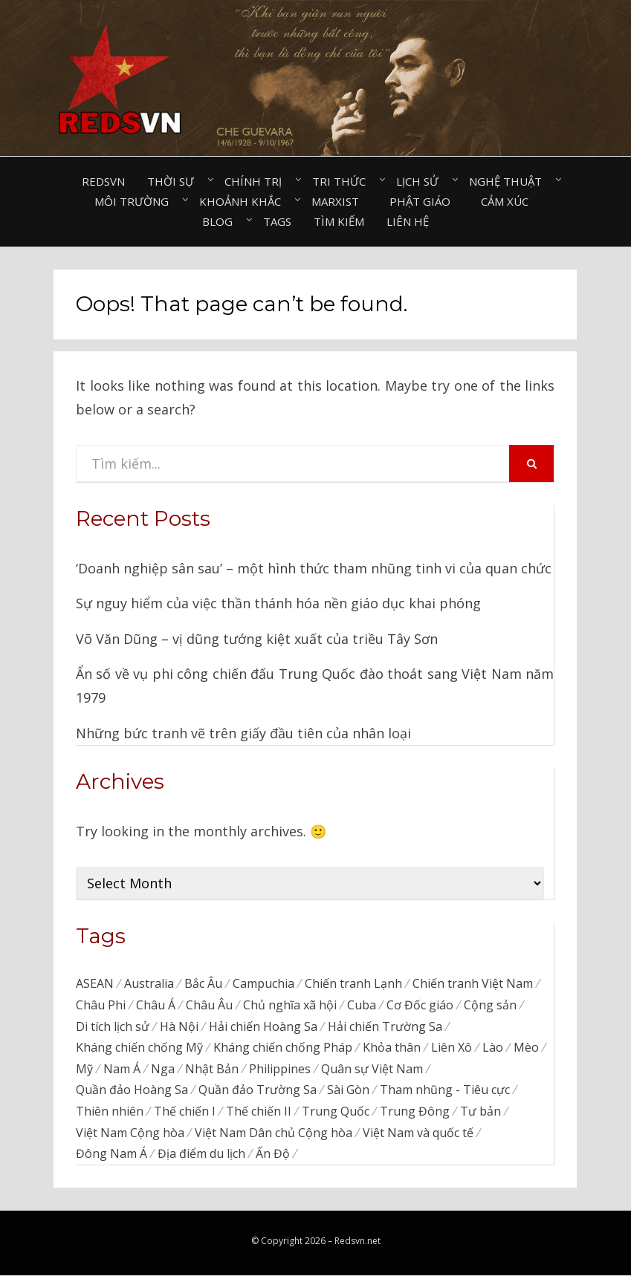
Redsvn (103, 181)
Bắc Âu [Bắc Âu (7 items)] (203, 983)
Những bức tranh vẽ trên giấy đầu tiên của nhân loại (243, 733)
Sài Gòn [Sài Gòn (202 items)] (348, 1090)
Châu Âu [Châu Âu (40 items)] (209, 1005)
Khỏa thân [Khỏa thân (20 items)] (392, 1048)
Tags (277, 221)
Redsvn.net (357, 1241)
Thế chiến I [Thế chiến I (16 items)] (185, 1112)
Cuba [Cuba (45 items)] (361, 1005)
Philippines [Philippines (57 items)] (280, 1069)
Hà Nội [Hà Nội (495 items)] (179, 1026)
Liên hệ (407, 221)
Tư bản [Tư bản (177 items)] (480, 1112)
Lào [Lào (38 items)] (492, 1048)
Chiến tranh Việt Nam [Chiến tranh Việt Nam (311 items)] (472, 983)
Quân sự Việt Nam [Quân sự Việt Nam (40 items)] (372, 1069)
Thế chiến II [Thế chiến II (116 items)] (258, 1112)
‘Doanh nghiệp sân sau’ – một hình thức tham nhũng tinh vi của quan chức (313, 568)
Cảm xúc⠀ (509, 201)
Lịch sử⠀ (421, 181)
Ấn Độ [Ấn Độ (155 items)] (273, 1155)
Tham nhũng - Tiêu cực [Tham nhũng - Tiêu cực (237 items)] (445, 1090)
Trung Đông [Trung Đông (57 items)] (415, 1112)
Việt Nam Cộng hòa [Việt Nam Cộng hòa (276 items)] (130, 1133)
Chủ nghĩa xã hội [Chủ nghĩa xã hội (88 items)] (290, 1005)
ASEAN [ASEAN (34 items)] (95, 983)
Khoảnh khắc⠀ (244, 201)
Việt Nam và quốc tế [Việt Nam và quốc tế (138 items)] (418, 1133)
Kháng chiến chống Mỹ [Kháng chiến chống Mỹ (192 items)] (139, 1048)
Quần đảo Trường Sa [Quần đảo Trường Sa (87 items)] (257, 1090)
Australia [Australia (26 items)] (149, 983)
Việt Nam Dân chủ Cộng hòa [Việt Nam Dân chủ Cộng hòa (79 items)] (273, 1133)
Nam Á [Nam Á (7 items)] (121, 1069)
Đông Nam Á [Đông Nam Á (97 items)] (111, 1155)
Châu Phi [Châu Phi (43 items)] (101, 1005)
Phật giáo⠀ (424, 201)
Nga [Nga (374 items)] (163, 1069)
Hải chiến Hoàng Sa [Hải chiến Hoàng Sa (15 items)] (263, 1026)
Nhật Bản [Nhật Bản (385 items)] (212, 1069)
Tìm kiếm (339, 221)
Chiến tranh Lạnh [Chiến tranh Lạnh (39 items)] (353, 983)
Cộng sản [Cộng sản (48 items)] (490, 1005)
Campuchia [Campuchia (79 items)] (263, 983)
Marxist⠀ (339, 201)
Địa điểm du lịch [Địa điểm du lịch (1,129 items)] (201, 1155)
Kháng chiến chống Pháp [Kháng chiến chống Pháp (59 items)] (282, 1048)
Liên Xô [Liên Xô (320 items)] (451, 1048)
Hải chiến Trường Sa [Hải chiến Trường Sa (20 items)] (385, 1026)
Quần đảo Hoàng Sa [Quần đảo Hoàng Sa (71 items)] (132, 1090)
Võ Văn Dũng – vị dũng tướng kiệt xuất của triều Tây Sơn (257, 639)
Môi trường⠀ (135, 201)
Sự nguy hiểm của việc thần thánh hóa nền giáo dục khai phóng (278, 603)
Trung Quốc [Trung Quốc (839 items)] (335, 1112)
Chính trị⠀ (257, 181)
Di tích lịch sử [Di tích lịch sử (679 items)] (112, 1026)
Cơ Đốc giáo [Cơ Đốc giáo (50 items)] (419, 1005)
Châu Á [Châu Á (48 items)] (155, 1005)
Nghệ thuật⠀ (509, 181)
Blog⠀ (221, 221)
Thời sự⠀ (174, 181)
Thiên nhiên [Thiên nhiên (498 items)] (109, 1112)
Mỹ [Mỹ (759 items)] (84, 1069)
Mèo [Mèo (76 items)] (526, 1048)
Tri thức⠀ (343, 181)
